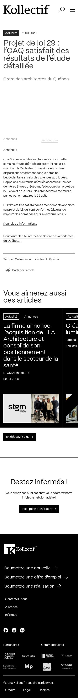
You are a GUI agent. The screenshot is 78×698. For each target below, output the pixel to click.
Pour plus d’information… (20, 225)
